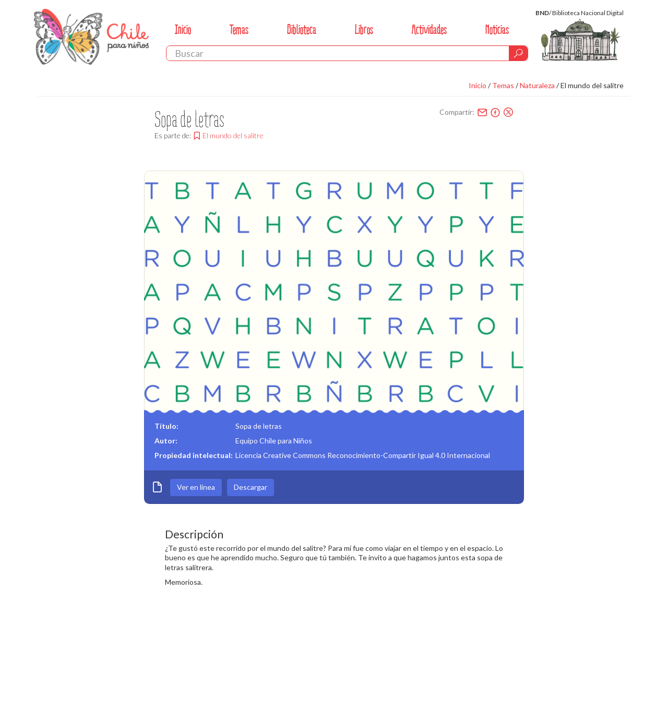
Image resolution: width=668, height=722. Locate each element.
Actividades (429, 29)
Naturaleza (537, 85)
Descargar (250, 487)
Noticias (497, 29)
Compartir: (456, 111)
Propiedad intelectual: (193, 455)
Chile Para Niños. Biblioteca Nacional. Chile (91, 36)
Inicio (183, 29)
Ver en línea (196, 487)
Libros (364, 29)
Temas (239, 29)
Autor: (165, 440)
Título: (166, 426)
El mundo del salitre (592, 85)
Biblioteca (301, 29)
